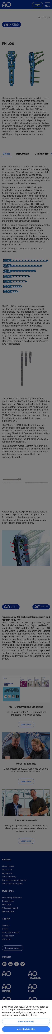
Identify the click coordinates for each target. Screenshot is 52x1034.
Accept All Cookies (26, 1029)
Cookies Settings (26, 1021)
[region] (26, 1017)
